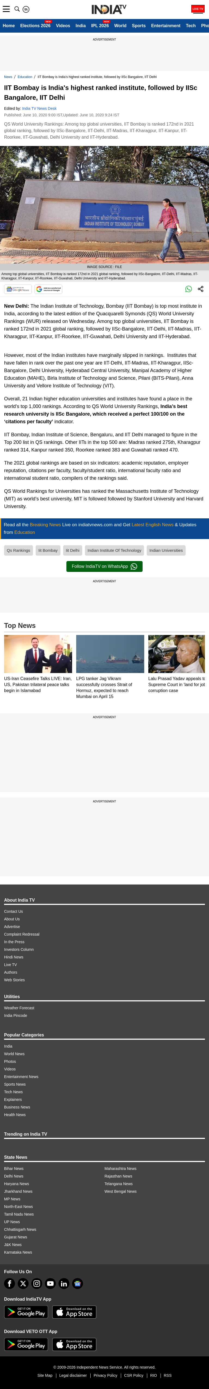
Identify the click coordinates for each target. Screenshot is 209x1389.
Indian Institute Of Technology (114, 550)
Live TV (10, 965)
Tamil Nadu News (19, 1214)
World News (14, 1054)
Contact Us (13, 911)
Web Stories (14, 980)
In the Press (14, 942)
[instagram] (36, 1283)
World (120, 25)
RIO (153, 1375)
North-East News (18, 1206)
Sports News (15, 1084)
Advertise (12, 926)
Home (9, 25)
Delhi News (13, 1176)
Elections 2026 (35, 25)
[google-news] (77, 1283)
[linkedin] (64, 1283)
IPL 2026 (100, 25)
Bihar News (14, 1168)
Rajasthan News (118, 1176)
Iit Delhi (72, 550)
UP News (12, 1222)
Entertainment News (21, 1077)
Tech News (13, 1092)
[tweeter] (23, 1283)
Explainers (13, 1099)
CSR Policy (133, 1375)
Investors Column (19, 949)
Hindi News (13, 957)
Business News (17, 1107)
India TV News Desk (39, 108)
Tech (191, 25)
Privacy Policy (105, 1375)
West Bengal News (120, 1191)
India (81, 25)
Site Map (44, 1375)
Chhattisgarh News (20, 1229)
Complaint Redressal (21, 934)
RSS (168, 1375)
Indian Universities (166, 550)
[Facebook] (9, 1283)
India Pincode (15, 1015)
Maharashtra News (120, 1168)
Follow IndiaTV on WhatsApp (104, 566)
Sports (139, 25)
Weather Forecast (19, 1008)
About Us (12, 919)
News (8, 77)
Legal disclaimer (73, 1375)
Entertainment (165, 25)
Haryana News (16, 1184)
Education (25, 77)
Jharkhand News (18, 1191)
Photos (10, 1061)
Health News (15, 1115)
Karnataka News (18, 1252)
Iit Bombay (48, 550)
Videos (63, 25)
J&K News (13, 1244)
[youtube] (50, 1283)
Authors (10, 972)
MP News (12, 1199)
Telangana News (118, 1184)
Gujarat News (15, 1237)
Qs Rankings (18, 550)
